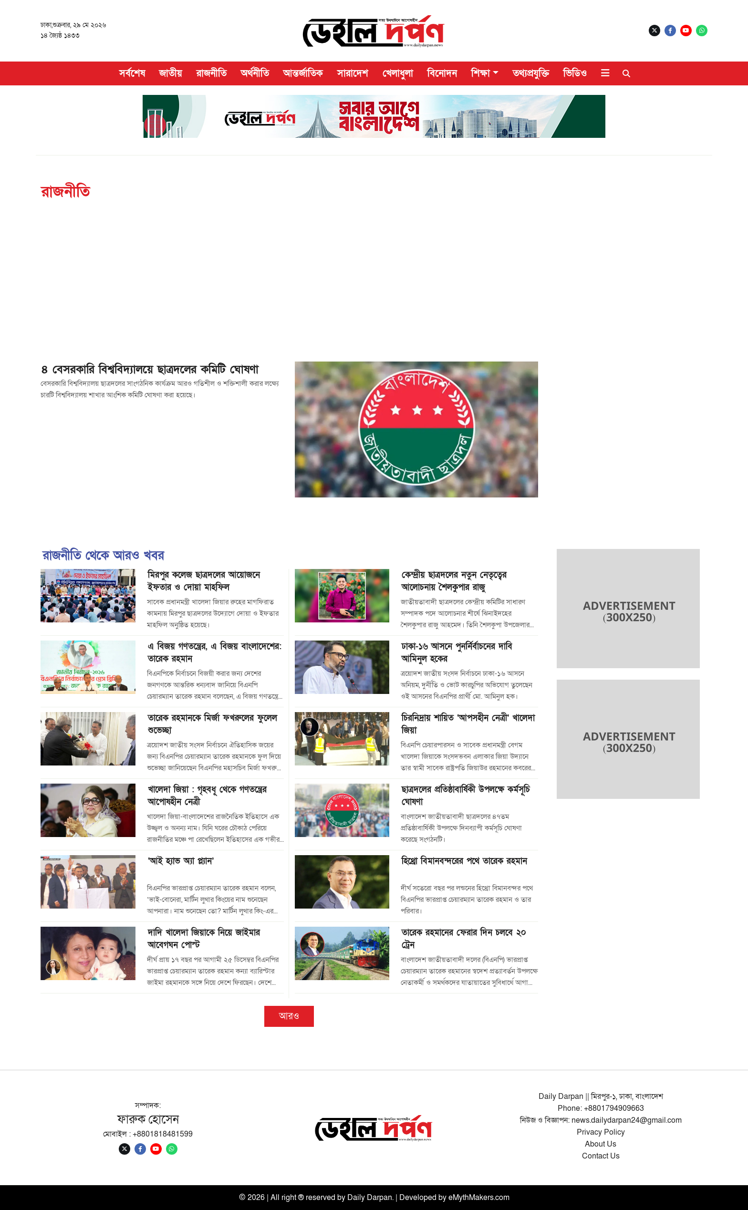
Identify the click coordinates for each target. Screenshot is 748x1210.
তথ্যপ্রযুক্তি (531, 73)
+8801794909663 (614, 1108)
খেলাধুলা (398, 73)
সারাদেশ (352, 73)
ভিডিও (575, 73)
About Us (600, 1144)
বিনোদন (442, 73)
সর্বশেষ (132, 73)
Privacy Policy (601, 1132)
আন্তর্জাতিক (303, 73)
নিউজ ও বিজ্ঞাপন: (545, 1120)
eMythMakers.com (478, 1197)
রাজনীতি (212, 73)
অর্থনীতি (255, 73)
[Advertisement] (374, 290)
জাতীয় (170, 73)
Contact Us (601, 1156)
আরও (289, 1016)
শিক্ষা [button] (480, 73)
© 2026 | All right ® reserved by (293, 1197)
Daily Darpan (369, 1197)
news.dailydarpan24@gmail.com (626, 1120)
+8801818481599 (163, 1134)
